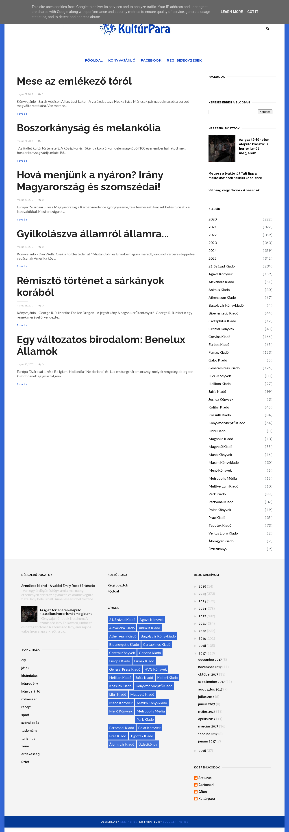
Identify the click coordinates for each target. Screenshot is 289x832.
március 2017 (208, 726)
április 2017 (206, 719)
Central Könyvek (221, 329)
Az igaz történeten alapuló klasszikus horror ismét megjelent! (254, 146)
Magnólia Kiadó (221, 438)
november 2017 (210, 667)
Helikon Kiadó (220, 383)
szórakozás (30, 723)
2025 (213, 258)
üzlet (25, 762)
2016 (202, 751)
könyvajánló (30, 691)
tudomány (29, 730)
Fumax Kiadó (219, 352)
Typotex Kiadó (220, 525)
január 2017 (207, 741)
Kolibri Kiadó (219, 407)
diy (23, 660)
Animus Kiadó (219, 289)
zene (25, 746)
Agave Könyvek (221, 274)
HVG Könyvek (220, 376)
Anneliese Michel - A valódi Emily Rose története (58, 586)
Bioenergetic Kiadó (223, 313)
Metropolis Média (223, 478)
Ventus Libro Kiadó (223, 533)
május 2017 (206, 711)
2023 (213, 242)
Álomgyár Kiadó (221, 541)
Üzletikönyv (218, 549)
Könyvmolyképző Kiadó (227, 423)
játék (25, 668)
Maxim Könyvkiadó (224, 462)
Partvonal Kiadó (221, 502)
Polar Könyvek (220, 509)
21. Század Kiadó (222, 266)
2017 (202, 653)
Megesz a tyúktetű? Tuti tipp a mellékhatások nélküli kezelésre (235, 176)
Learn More (232, 12)
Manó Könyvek (220, 454)
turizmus (28, 738)
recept (26, 707)
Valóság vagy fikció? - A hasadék (234, 190)
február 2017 (208, 734)
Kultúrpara (206, 798)
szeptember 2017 (211, 682)
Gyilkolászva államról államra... (93, 234)
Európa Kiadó (219, 344)
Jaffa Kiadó (217, 391)
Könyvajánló (122, 60)
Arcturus (204, 778)
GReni (203, 792)
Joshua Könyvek (221, 399)
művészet (29, 699)
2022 (213, 235)
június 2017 (206, 704)
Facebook (151, 60)
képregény (29, 683)
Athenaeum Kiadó (222, 297)
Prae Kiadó (217, 517)
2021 (213, 227)
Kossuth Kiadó (220, 415)
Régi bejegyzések (184, 60)
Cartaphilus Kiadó (222, 321)
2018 (202, 646)
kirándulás (29, 676)
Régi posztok (118, 585)
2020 (213, 219)
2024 (213, 250)
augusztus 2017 (210, 689)
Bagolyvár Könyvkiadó (226, 305)
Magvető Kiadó (221, 446)
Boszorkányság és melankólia (89, 128)
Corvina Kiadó (219, 336)
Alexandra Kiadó (221, 282)
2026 (202, 586)
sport (25, 715)
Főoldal (94, 60)
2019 (202, 638)
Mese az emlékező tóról (74, 81)
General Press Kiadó (224, 368)
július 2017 (206, 697)
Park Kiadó (217, 494)
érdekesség (30, 754)
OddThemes (128, 821)
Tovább (22, 113)
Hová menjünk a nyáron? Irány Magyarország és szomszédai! (90, 181)
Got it (252, 12)
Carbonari (206, 785)
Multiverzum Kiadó (223, 486)
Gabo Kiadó (218, 360)
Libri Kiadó (217, 431)
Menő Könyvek (220, 470)
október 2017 (208, 674)
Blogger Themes (175, 821)
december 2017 (210, 659)
